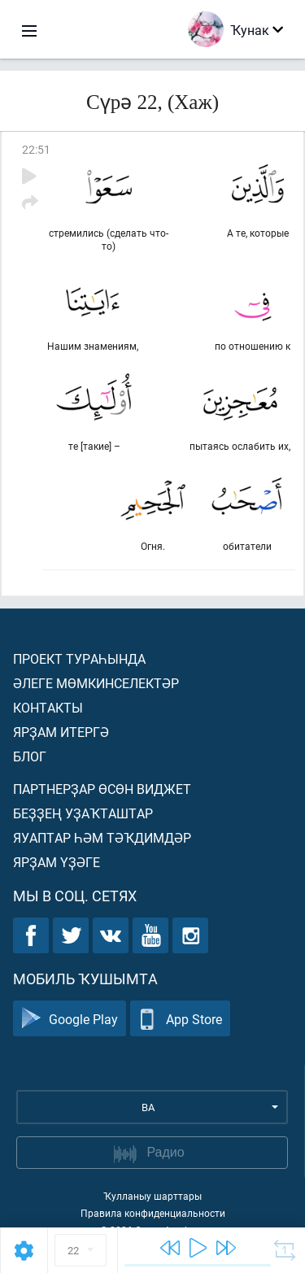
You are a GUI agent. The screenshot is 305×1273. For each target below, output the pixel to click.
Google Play (69, 1018)
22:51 (36, 149)
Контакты (48, 707)
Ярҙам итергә (61, 731)
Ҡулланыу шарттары (152, 1195)
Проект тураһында (79, 658)
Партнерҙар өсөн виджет (102, 788)
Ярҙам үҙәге (56, 861)
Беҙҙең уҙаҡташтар (83, 813)
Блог (29, 756)
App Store (180, 1018)
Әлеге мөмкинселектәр (96, 682)
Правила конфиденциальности (153, 1212)
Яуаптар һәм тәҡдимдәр (102, 837)
